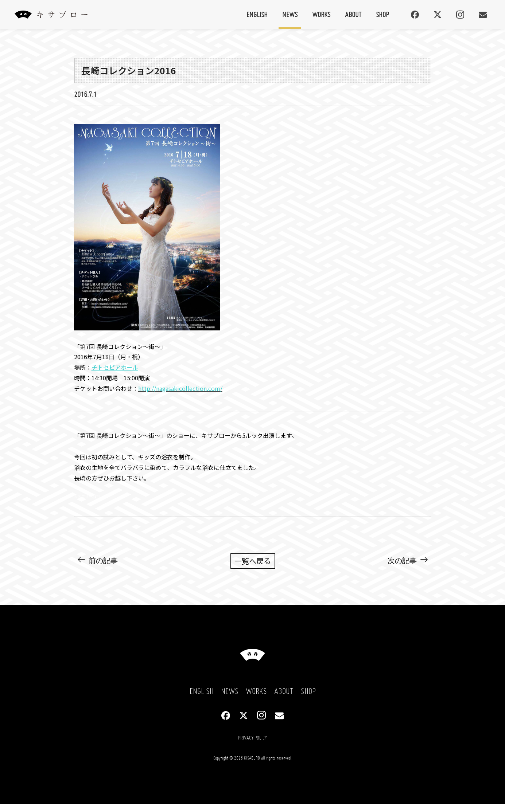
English (257, 14)
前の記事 (103, 561)
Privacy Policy (252, 737)
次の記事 (402, 561)
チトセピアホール (115, 367)
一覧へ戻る (252, 561)
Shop (382, 14)
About (353, 14)
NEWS (96, 496)
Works (321, 14)
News (290, 14)
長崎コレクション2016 (128, 70)
